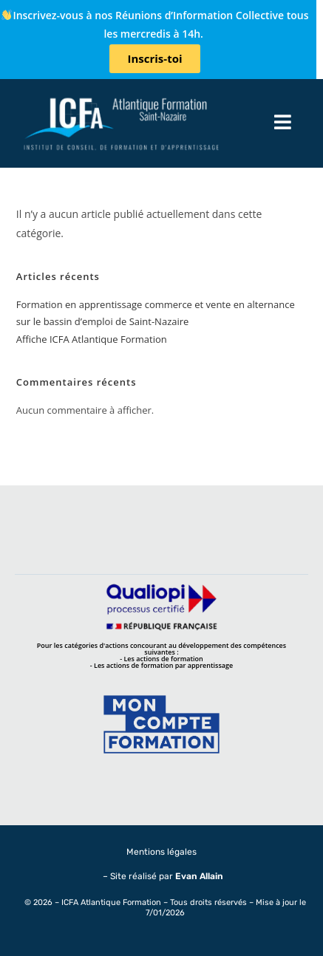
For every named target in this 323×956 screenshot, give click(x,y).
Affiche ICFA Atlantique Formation (91, 339)
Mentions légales (161, 852)
